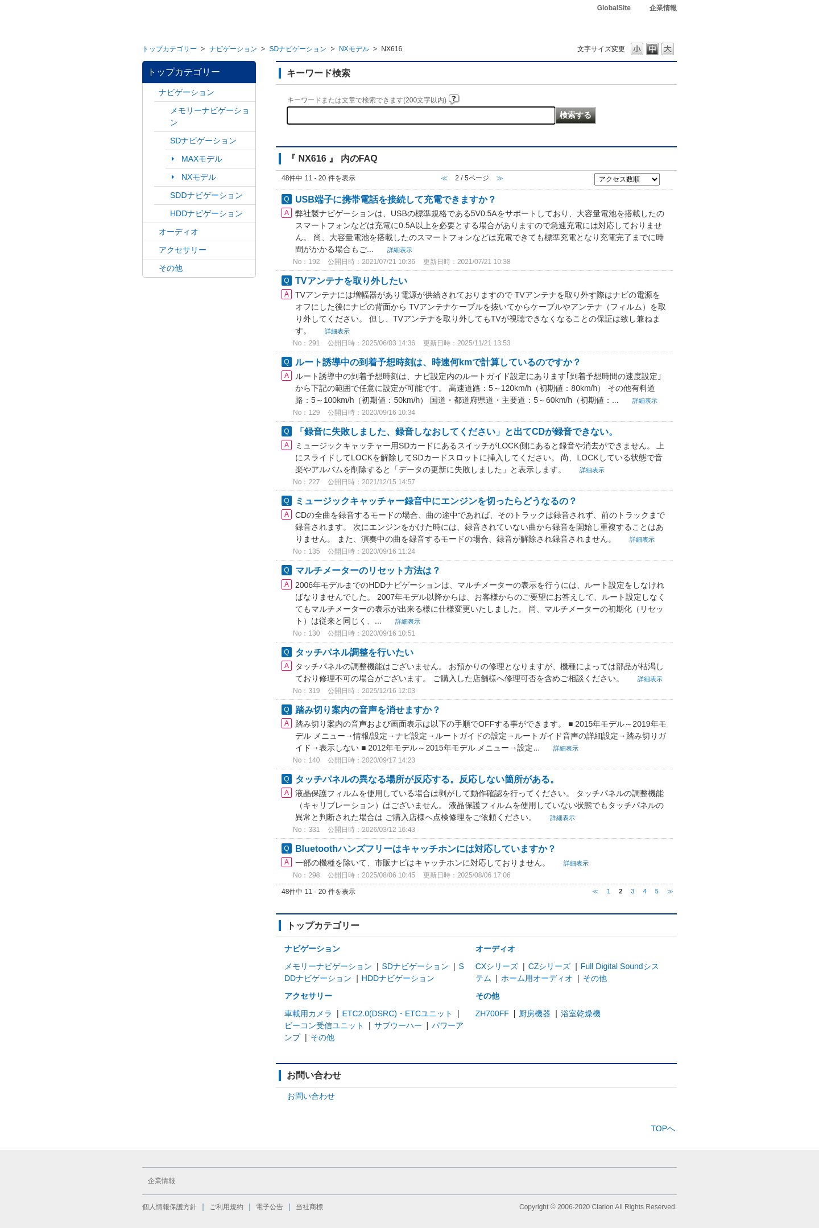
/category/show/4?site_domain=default (151, 232)
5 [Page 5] (657, 891)
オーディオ (178, 231)
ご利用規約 (226, 1207)
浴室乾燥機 (581, 1013)
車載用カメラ (308, 1013)
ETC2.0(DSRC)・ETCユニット (397, 1013)
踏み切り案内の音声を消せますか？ (368, 709)
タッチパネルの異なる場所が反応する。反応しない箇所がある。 (427, 779)
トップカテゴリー (169, 49)
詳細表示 (399, 249)
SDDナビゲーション (206, 195)
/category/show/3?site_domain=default (162, 141)
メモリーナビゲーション (210, 116)
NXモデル (354, 49)
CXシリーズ (496, 966)
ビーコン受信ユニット (324, 1025)
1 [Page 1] (608, 891)
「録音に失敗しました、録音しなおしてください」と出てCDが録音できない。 (456, 431)
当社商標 (309, 1207)
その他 (171, 268)
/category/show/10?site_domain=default (151, 250)
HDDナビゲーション (206, 213)
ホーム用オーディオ (537, 978)
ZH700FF (492, 1013)
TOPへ (663, 1128)
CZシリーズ (549, 966)
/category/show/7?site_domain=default (162, 111)
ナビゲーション (233, 49)
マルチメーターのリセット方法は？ (368, 570)
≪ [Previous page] (595, 891)
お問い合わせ (311, 1096)
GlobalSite (614, 8)
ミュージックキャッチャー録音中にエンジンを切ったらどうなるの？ (436, 501)
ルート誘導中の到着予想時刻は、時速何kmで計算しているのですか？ (438, 362)
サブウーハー (398, 1025)
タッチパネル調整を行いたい (354, 652)
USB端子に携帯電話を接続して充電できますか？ (396, 199)
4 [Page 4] (645, 891)
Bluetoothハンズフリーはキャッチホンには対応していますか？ (425, 848)
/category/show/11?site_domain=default (151, 268)
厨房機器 (535, 1013)
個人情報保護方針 (169, 1207)
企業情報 (663, 8)
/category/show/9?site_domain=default (162, 195)
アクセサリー (182, 249)
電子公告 (269, 1207)
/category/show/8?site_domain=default (162, 214)
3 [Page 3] (632, 891)
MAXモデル (201, 158)
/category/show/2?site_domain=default (151, 92)
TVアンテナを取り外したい (351, 280)
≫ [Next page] (670, 891)
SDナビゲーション (297, 49)
